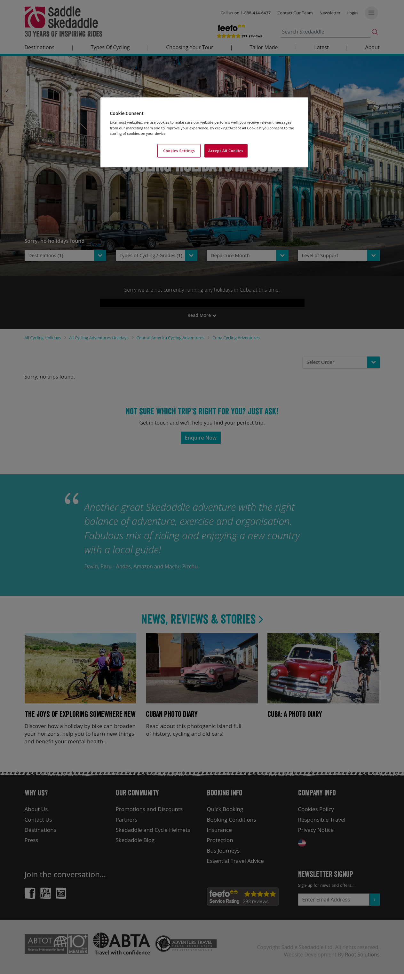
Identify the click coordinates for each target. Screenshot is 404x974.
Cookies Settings (179, 150)
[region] (204, 132)
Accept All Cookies (225, 150)
